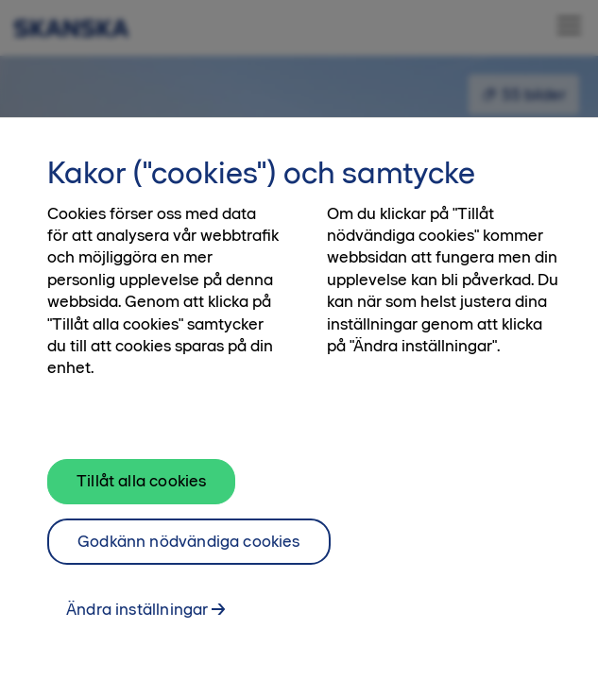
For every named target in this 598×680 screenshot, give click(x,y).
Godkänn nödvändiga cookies (188, 544)
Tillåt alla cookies (141, 484)
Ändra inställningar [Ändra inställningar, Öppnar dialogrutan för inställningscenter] (137, 613)
